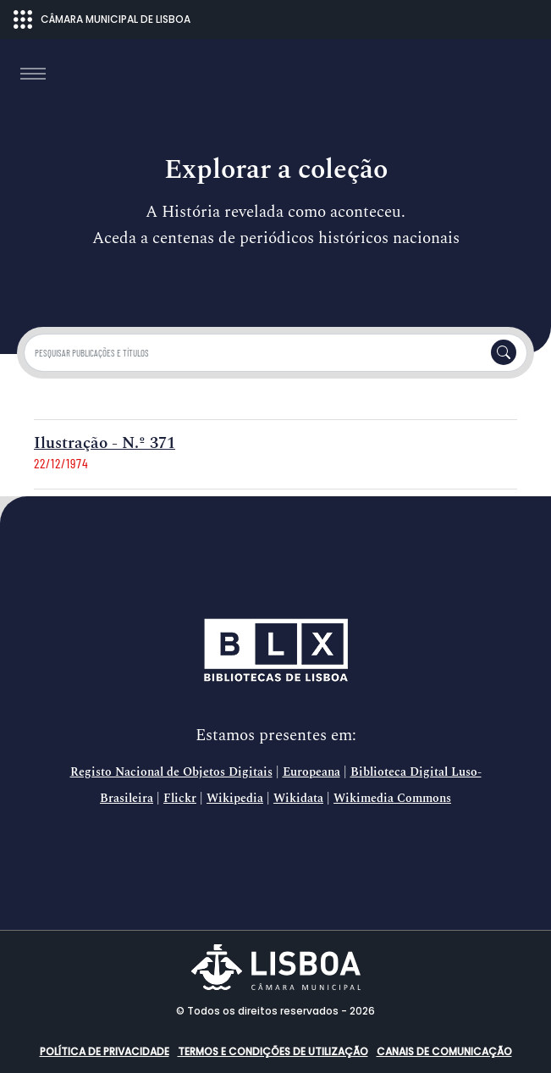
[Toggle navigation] (33, 73)
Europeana (311, 772)
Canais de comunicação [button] (444, 1051)
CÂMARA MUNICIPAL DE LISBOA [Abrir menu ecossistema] (102, 19)
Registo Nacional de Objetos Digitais (171, 772)
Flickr (179, 798)
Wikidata (298, 798)
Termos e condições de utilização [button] (273, 1051)
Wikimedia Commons (392, 798)
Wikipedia (235, 798)
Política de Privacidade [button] (104, 1051)
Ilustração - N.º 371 (104, 443)
